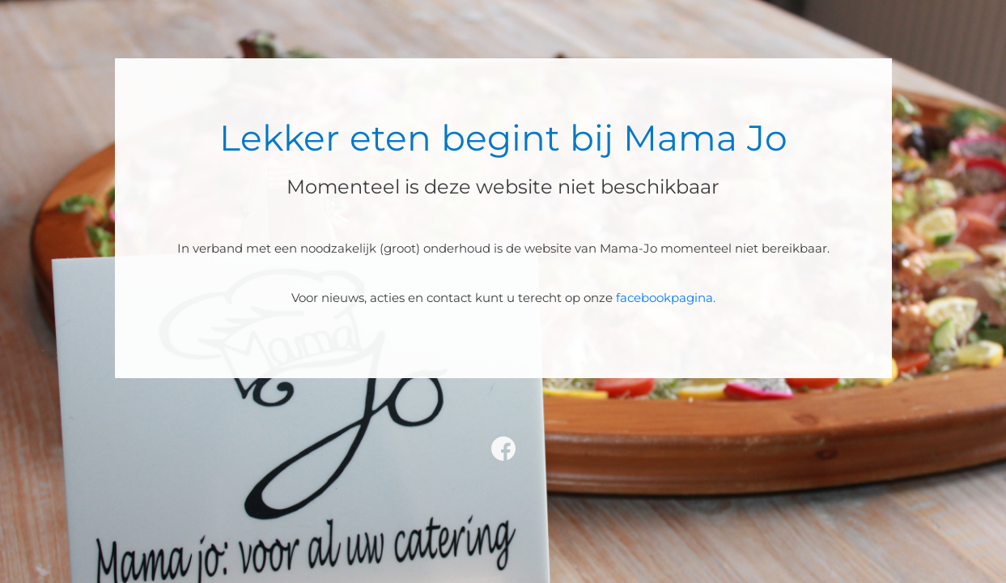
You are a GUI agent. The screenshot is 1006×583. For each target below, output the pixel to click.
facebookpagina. (665, 297)
